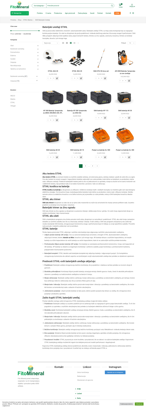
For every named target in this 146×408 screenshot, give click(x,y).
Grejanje (13, 62)
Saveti (92, 13)
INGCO (12, 96)
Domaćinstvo (15, 52)
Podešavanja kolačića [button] (126, 404)
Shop (19, 20)
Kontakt (108, 13)
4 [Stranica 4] (92, 166)
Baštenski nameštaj (17, 49)
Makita (12, 99)
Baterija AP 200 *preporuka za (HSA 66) (77, 112)
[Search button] (112, 6)
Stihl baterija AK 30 (125, 111)
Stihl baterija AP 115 (101, 111)
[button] (57, 78)
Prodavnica (58, 13)
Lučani (79, 393)
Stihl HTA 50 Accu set (101, 71)
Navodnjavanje (15, 65)
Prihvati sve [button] (139, 404)
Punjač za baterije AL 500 (101, 150)
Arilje (79, 389)
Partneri (100, 13)
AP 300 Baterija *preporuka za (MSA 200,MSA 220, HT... (53, 112)
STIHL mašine (27, 20)
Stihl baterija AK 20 (53, 150)
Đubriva (13, 56)
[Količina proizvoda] (51, 78)
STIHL (117, 13)
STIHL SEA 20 (77, 71)
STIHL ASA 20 (53, 71)
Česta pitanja (82, 13)
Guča (79, 398)
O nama (48, 13)
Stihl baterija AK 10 (77, 150)
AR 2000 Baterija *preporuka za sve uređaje (125, 72)
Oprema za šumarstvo (18, 69)
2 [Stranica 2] (85, 166)
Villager (13, 106)
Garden (12, 59)
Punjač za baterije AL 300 (125, 150)
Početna (40, 13)
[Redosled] (50, 43)
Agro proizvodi (70, 13)
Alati (12, 46)
